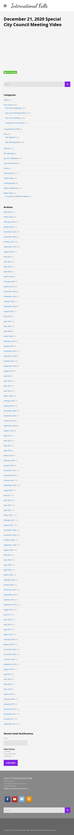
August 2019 (8, 609)
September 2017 (10, 724)
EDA (5, 134)
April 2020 (7, 570)
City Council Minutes (13, 118)
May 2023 (7, 386)
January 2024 (9, 346)
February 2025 (9, 281)
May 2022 (7, 445)
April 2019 (7, 629)
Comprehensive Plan (12, 129)
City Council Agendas (13, 108)
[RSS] (29, 799)
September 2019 (10, 604)
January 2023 (9, 406)
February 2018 (9, 699)
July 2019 (7, 614)
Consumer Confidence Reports (17, 196)
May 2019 (7, 624)
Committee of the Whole (14, 123)
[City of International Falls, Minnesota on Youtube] (14, 799)
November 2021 (10, 475)
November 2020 (10, 535)
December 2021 (10, 470)
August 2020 (8, 550)
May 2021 (7, 505)
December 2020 (10, 530)
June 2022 (7, 440)
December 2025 (10, 232)
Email (6, 738)
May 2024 (7, 326)
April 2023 (7, 391)
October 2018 (9, 659)
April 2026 (7, 212)
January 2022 (9, 465)
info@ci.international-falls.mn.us (16, 788)
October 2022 (9, 421)
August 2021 (8, 490)
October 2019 (9, 600)
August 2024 (8, 311)
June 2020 (7, 560)
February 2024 (9, 341)
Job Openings (9, 153)
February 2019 (9, 639)
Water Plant (8, 193)
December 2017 (10, 709)
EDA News (7, 756)
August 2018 (8, 669)
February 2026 (9, 222)
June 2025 (7, 262)
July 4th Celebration (11, 158)
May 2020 (7, 565)
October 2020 (9, 540)
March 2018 (8, 694)
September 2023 (10, 366)
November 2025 (10, 237)
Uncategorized (9, 183)
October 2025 (9, 242)
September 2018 (10, 664)
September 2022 (10, 426)
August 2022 (8, 431)
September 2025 (10, 247)
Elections (7, 148)
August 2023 (8, 371)
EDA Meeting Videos (13, 142)
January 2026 (9, 227)
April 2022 (7, 450)
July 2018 (7, 674)
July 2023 (7, 376)
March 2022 (8, 455)
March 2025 (8, 276)
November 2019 (10, 595)
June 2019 (7, 619)
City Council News (10, 754)
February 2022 (9, 460)
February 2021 (9, 520)
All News (7, 752)
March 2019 (8, 634)
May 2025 (7, 266)
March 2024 (8, 336)
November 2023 (10, 356)
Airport (6, 100)
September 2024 (10, 306)
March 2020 (8, 575)
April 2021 (7, 510)
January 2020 (9, 585)
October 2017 (9, 719)
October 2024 (9, 301)
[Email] (22, 799)
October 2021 (9, 480)
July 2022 (7, 435)
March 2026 (8, 217)
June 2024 (7, 321)
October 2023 (9, 361)
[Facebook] (7, 799)
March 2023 (8, 396)
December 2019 (10, 590)
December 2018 (10, 649)
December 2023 (10, 351)
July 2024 (7, 316)
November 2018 (10, 654)
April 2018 (7, 689)
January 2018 (9, 704)
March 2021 (8, 515)
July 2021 (7, 495)
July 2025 (7, 257)
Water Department (11, 188)
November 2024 (10, 296)
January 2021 (9, 525)
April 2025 (7, 271)
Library (6, 168)
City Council (8, 105)
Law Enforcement (10, 163)
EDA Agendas (10, 137)
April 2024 (7, 331)
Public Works (9, 178)
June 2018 (7, 679)
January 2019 (9, 644)
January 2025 (9, 286)
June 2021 (7, 500)
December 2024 (10, 291)
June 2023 (7, 381)
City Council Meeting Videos (15, 113)
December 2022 (10, 411)
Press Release (9, 173)
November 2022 (10, 416)
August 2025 (8, 252)
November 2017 (10, 714)
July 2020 (7, 555)
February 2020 (9, 580)
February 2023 (9, 401)
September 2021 (10, 485)
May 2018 (7, 684)
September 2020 (10, 545)
